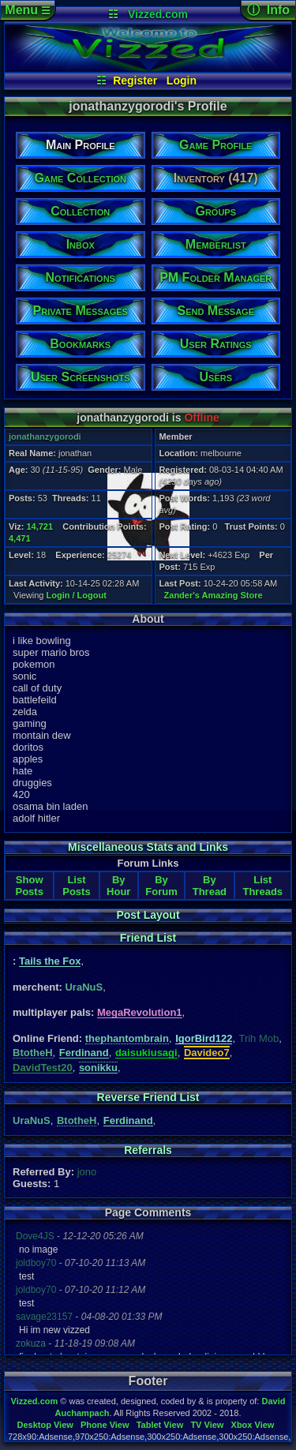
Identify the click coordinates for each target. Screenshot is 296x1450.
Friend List (148, 937)
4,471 (20, 538)
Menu (27, 10)
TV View (206, 1424)
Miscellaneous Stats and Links (148, 847)
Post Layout (147, 915)
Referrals (148, 1150)
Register (135, 80)
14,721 (39, 526)
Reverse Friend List (148, 1097)
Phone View (105, 1424)
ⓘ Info (268, 10)
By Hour (118, 885)
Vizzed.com (158, 14)
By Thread (210, 885)
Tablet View (160, 1424)
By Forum (161, 885)
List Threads (262, 885)
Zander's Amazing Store (213, 595)
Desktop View (45, 1424)
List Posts (76, 885)
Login (182, 80)
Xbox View (253, 1424)
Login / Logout (77, 595)
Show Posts (29, 885)
